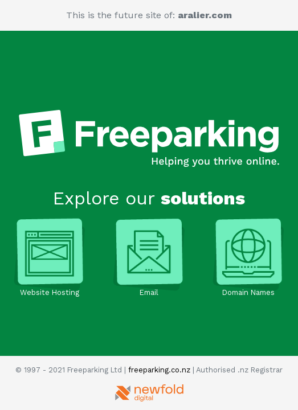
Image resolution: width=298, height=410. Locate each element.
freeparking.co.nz (159, 370)
